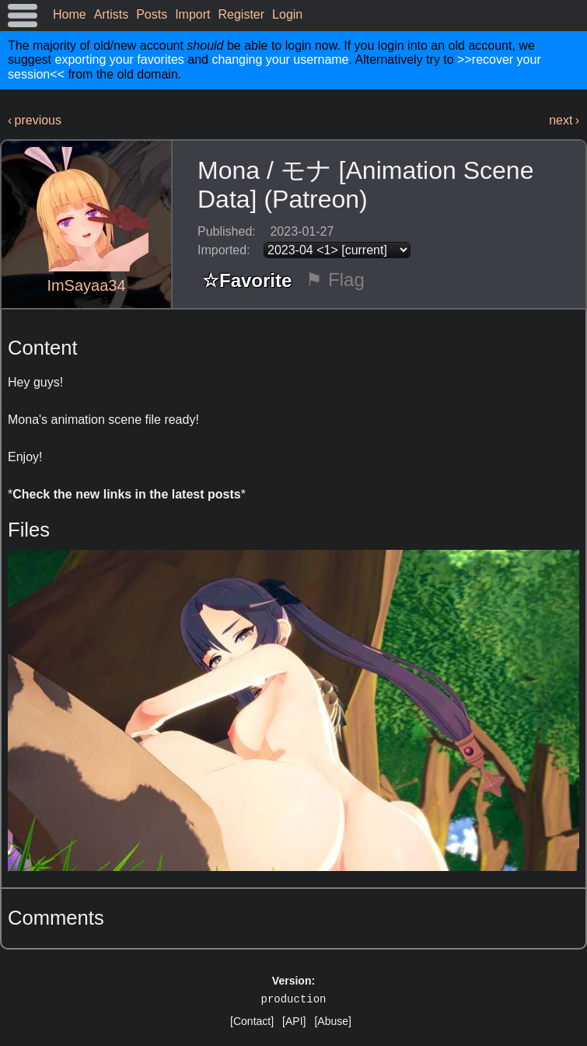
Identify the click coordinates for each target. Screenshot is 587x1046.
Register (241, 14)
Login (287, 14)
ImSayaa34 (86, 285)
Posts (151, 14)
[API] (294, 1021)
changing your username (279, 59)
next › (564, 120)
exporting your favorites (118, 59)
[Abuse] (332, 1021)
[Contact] (252, 1021)
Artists (111, 14)
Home (69, 14)
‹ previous (34, 120)
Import (192, 14)
